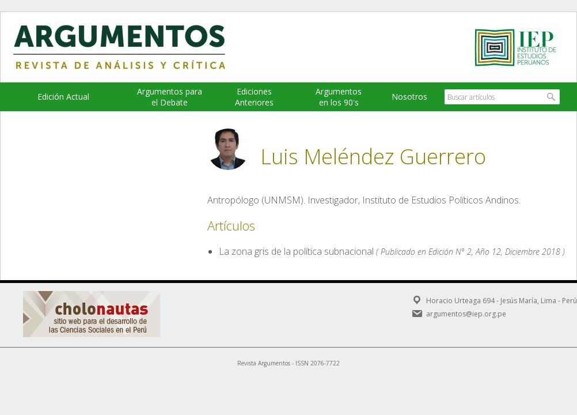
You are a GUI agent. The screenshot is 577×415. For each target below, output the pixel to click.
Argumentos (130, 47)
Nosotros (409, 96)
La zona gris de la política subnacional (296, 251)
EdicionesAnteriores (254, 97)
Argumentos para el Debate (169, 97)
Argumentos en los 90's (339, 97)
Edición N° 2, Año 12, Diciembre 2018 (494, 251)
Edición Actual (63, 96)
